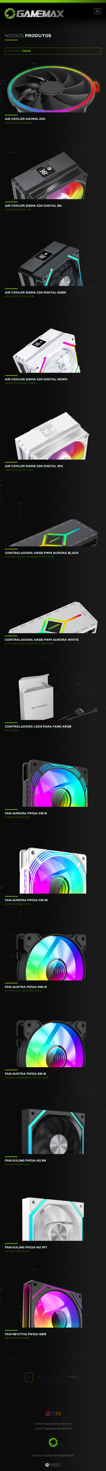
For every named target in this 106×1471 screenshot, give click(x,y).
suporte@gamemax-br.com (53, 1424)
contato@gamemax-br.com (53, 1429)
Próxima (72, 1377)
